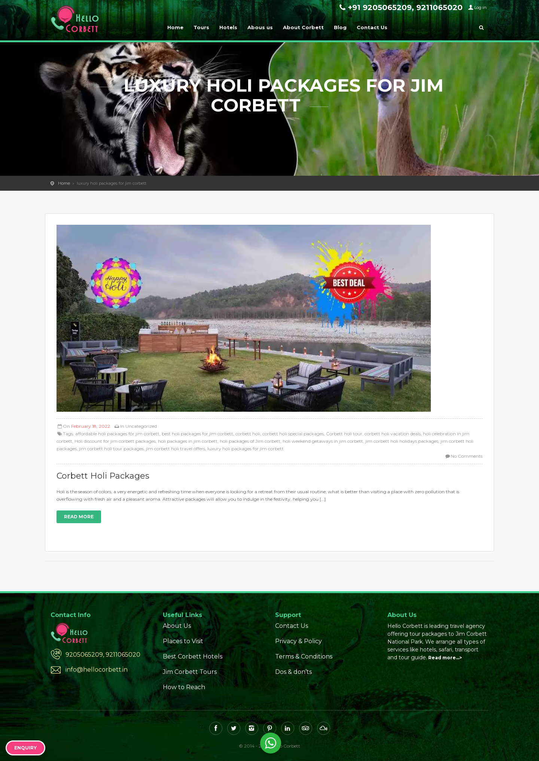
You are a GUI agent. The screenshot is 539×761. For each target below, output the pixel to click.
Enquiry (25, 748)
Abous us (260, 27)
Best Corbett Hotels (192, 656)
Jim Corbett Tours (190, 671)
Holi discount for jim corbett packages (115, 441)
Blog (340, 27)
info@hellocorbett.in (97, 669)
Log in (480, 7)
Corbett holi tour (344, 433)
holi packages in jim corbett (187, 441)
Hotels (228, 27)
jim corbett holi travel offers (175, 448)
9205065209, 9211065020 (103, 654)
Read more (79, 516)
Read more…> (445, 657)
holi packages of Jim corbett (250, 441)
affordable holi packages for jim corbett (117, 433)
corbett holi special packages (293, 433)
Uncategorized (141, 426)
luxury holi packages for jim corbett (245, 448)
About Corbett (303, 27)
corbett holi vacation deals (393, 433)
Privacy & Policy (298, 641)
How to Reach (184, 687)
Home (175, 27)
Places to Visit (183, 641)
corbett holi (247, 433)
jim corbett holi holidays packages (401, 441)
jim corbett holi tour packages (111, 448)
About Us (177, 625)
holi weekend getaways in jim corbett (323, 441)
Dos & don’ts (293, 671)
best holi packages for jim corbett (197, 433)
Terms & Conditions (303, 656)
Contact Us (372, 27)
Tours (201, 27)
